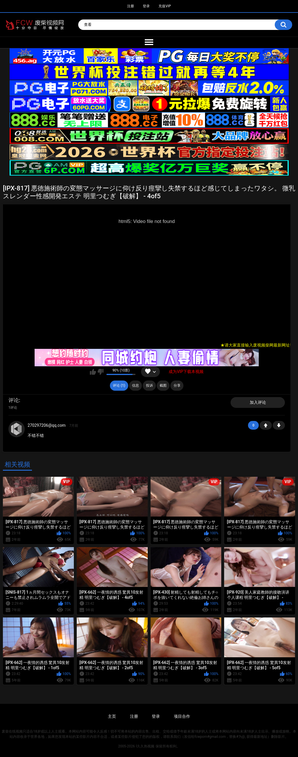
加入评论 (258, 402)
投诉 (149, 385)
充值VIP (164, 6)
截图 (163, 385)
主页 (112, 716)
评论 (13, 400)
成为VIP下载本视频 (186, 371)
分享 (177, 385)
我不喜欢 (100, 372)
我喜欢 (93, 372)
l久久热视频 (145, 746)
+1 (266, 425)
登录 (146, 6)
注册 (130, 6)
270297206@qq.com (47, 425)
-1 (279, 425)
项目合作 (182, 716)
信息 (135, 385)
